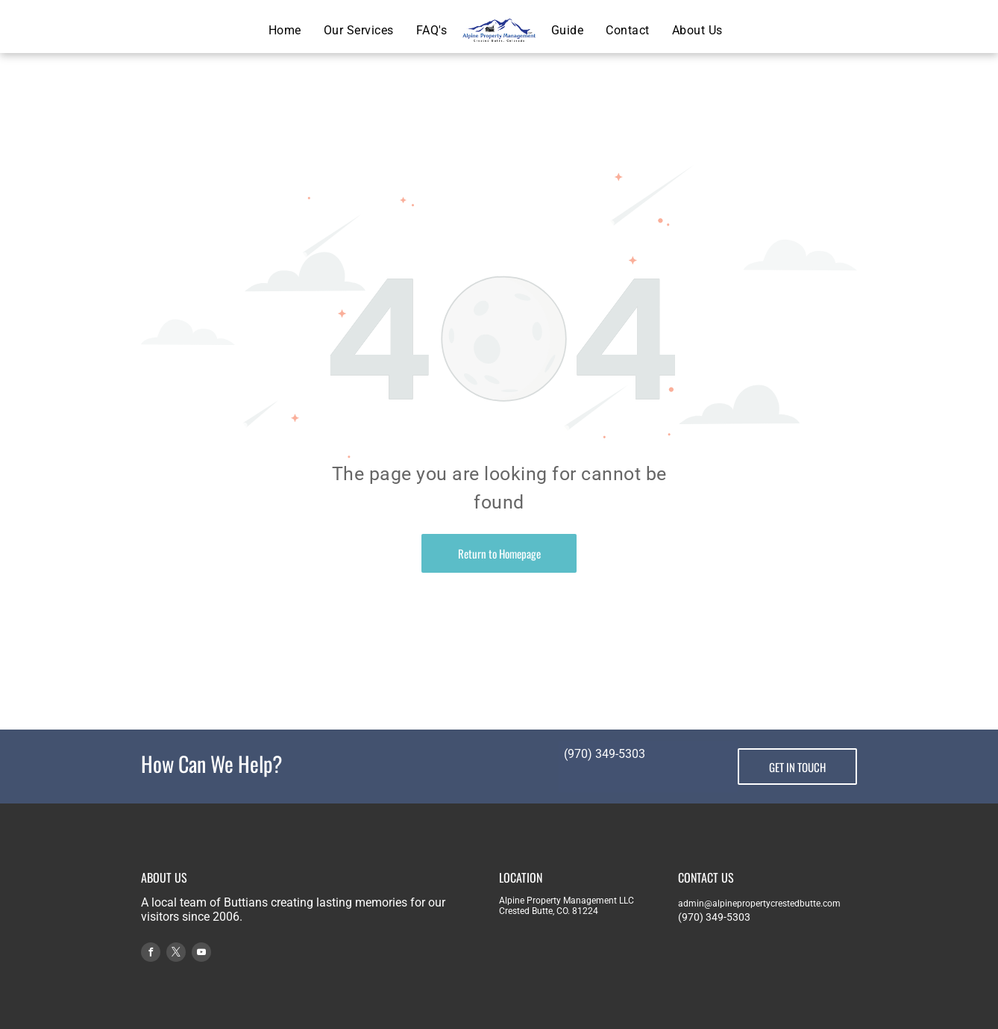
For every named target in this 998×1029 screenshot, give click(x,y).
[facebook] (150, 954)
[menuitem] (285, 30)
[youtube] (201, 954)
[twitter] (176, 954)
